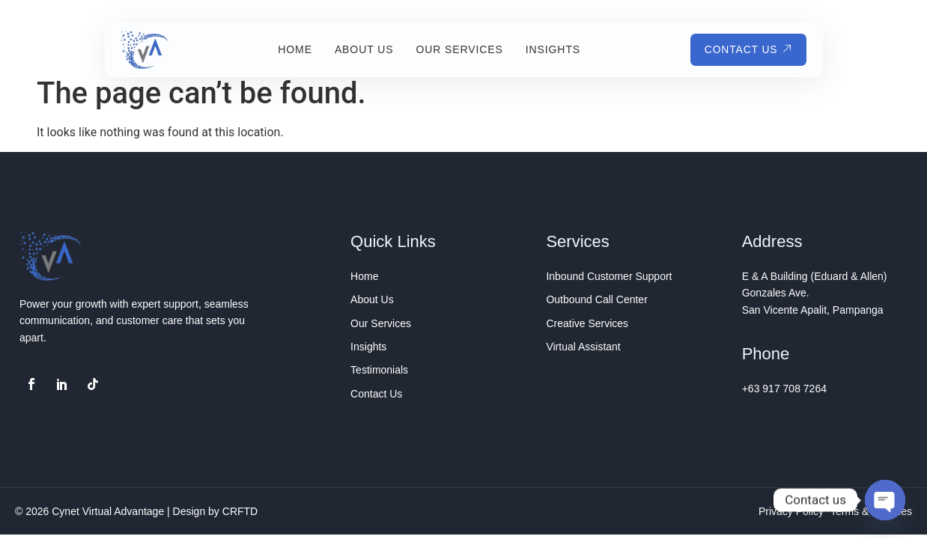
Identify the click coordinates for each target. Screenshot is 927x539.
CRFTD (240, 511)
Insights (551, 49)
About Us (362, 49)
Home (294, 49)
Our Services (458, 49)
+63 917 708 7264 (784, 389)
